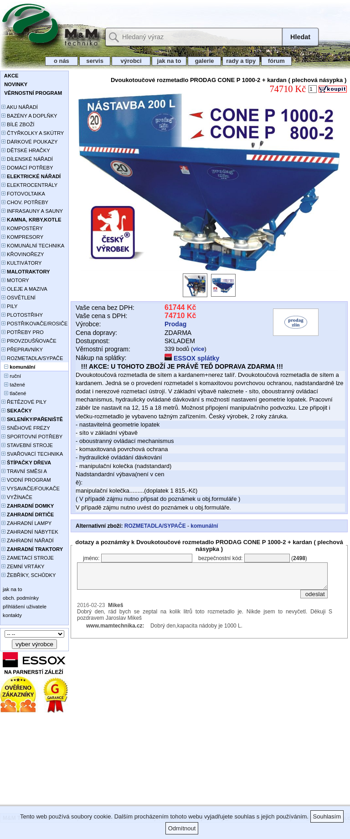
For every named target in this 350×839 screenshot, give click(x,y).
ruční (11, 376)
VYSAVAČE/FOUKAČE (30, 488)
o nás (61, 60)
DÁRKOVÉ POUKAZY (29, 141)
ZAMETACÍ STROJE (27, 558)
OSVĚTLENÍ (18, 297)
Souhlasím (327, 816)
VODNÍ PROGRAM (26, 480)
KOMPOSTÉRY (22, 228)
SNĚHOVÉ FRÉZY (25, 428)
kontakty (11, 615)
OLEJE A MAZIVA (24, 289)
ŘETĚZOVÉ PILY (23, 402)
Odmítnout (182, 828)
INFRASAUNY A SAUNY (32, 211)
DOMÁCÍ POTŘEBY (27, 167)
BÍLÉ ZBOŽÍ (17, 124)
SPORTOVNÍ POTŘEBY (31, 436)
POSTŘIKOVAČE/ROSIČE (34, 323)
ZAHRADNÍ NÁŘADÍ (27, 540)
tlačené (13, 393)
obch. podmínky (20, 598)
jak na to (169, 60)
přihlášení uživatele (23, 606)
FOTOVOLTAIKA (23, 193)
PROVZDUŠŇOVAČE (29, 341)
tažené (13, 384)
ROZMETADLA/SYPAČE (32, 358)
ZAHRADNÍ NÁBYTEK (29, 532)
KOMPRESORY (22, 237)
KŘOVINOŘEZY (22, 254)
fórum (277, 60)
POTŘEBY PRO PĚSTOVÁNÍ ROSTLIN (27, 332)
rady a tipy (241, 60)
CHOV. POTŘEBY (24, 202)
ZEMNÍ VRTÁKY (23, 566)
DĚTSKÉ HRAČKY (25, 150)
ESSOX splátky (192, 358)
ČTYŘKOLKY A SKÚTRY (32, 133)
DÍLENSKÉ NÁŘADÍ (27, 159)
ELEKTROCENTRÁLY (29, 185)
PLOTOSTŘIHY (22, 315)
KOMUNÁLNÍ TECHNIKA (32, 245)
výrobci (130, 60)
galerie (204, 60)
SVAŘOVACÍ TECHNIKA (32, 454)
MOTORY (15, 280)
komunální (204, 526)
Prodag (175, 324)
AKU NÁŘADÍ (19, 107)
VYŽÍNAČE (16, 497)
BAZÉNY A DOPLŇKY (29, 115)
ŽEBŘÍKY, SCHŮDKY (28, 575)
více (198, 348)
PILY (9, 306)
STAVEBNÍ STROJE (27, 445)
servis (95, 60)
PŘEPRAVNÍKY (22, 349)
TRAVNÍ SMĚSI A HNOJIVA (24, 471)
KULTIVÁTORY (21, 263)
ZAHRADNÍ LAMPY (26, 523)
